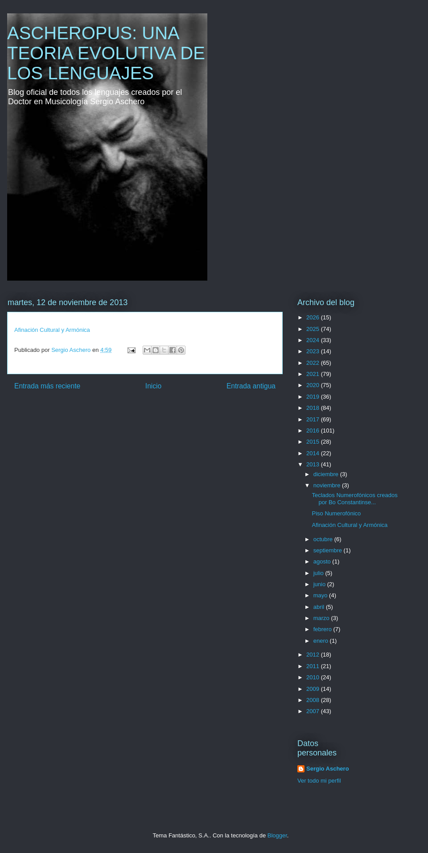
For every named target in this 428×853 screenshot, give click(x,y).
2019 (313, 396)
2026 (313, 317)
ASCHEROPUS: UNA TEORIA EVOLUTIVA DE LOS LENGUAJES (106, 53)
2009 (313, 689)
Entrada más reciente (47, 386)
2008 (313, 700)
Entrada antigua (251, 386)
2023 (313, 351)
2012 (313, 654)
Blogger (277, 835)
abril (319, 607)
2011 (313, 666)
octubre (323, 539)
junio (320, 584)
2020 (313, 385)
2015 (313, 441)
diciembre (326, 474)
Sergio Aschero (327, 768)
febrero (323, 629)
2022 (313, 362)
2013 (313, 464)
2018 (313, 407)
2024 (313, 340)
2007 (313, 711)
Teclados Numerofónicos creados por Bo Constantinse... (354, 499)
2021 (313, 374)
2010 (313, 677)
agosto (323, 561)
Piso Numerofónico (336, 513)
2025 (313, 329)
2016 (313, 430)
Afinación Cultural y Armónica (52, 330)
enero (321, 640)
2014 (313, 453)
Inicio (153, 386)
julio (319, 573)
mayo (321, 595)
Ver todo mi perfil (319, 780)
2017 (313, 419)
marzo (322, 618)
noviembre (327, 485)
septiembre (328, 550)
